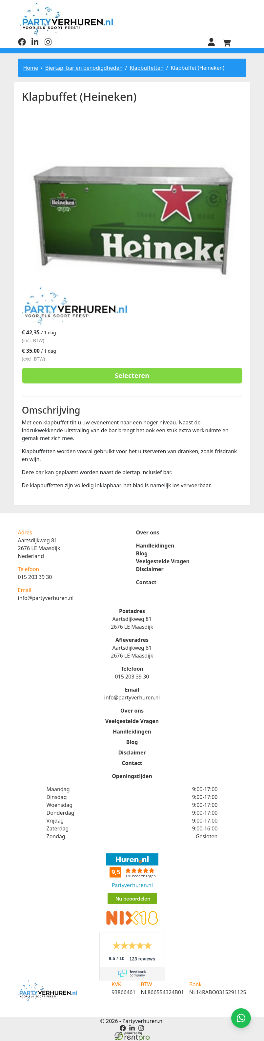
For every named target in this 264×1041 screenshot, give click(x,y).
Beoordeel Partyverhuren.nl (132, 879)
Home (30, 67)
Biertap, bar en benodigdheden (84, 67)
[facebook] (22, 43)
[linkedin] (35, 43)
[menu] (242, 42)
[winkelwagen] (226, 42)
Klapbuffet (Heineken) (198, 67)
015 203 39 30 (35, 576)
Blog (142, 553)
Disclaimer (150, 568)
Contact (146, 582)
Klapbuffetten (147, 67)
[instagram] (48, 43)
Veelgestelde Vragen (163, 561)
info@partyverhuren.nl (46, 597)
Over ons (147, 532)
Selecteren (132, 375)
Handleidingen (155, 545)
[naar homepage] (132, 19)
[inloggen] (211, 42)
